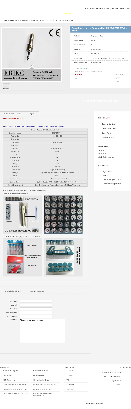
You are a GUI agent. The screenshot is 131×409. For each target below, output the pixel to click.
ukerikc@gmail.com (37, 291)
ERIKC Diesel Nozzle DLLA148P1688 (15, 394)
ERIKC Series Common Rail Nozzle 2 (61, 20)
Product (104, 118)
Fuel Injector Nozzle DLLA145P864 (14, 389)
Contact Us (111, 14)
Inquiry (32, 114)
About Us (57, 14)
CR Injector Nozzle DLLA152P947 (44, 385)
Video (102, 14)
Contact (103, 165)
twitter (52, 101)
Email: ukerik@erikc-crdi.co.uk (113, 180)
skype (40, 101)
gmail (46, 101)
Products (67, 14)
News (76, 14)
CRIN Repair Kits (108, 137)
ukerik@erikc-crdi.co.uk (13, 291)
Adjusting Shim (104, 8)
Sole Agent (122, 14)
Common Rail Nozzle (91, 8)
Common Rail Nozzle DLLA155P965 (15, 385)
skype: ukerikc (107, 172)
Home (49, 14)
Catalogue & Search (89, 14)
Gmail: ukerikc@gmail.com (112, 184)
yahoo (58, 101)
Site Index (89, 404)
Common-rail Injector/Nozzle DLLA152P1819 (43, 395)
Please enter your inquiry (42, 331)
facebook (64, 101)
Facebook (118, 385)
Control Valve (113, 8)
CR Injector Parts (124, 8)
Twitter (105, 176)
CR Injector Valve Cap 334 (42, 389)
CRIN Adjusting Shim (109, 128)
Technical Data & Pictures (12, 114)
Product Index (98, 404)
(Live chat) (102, 150)
